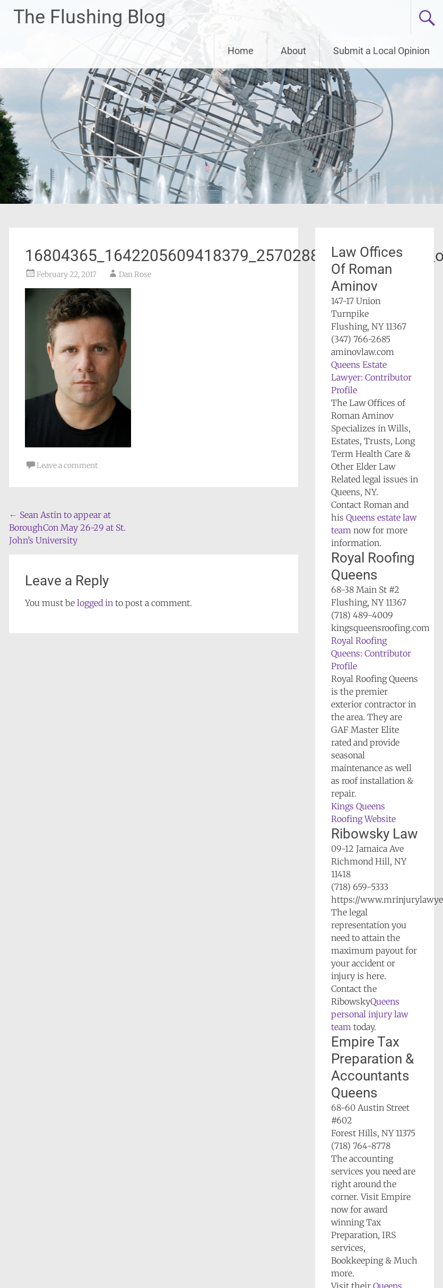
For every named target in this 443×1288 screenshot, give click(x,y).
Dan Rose (135, 274)
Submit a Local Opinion (381, 50)
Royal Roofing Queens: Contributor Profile (371, 653)
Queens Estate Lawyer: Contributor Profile (371, 377)
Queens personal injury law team (369, 1014)
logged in (95, 603)
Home (241, 50)
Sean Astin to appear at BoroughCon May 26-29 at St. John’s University (67, 527)
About (293, 50)
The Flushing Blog (89, 17)
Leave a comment (67, 465)
